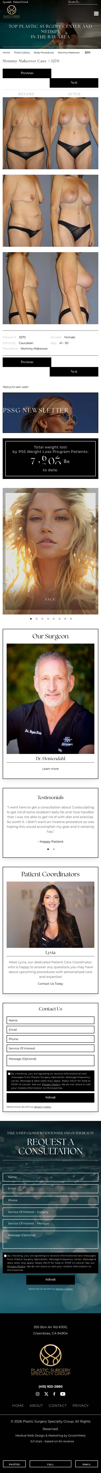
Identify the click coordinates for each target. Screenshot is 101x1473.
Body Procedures (44, 52)
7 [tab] (65, 619)
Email (87, 1464)
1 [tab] (31, 619)
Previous (27, 73)
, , (50, 1330)
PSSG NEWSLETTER (36, 411)
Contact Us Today (50, 983)
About (36, 1406)
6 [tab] (59, 619)
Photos (14, 1464)
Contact (58, 1406)
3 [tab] (42, 619)
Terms (47, 1107)
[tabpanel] (50, 551)
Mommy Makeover (69, 52)
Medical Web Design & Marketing (39, 1435)
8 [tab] (71, 619)
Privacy (38, 1107)
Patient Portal (20, 2)
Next (74, 82)
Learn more (50, 768)
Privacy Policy (51, 1084)
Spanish (7, 2)
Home (6, 52)
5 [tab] (54, 619)
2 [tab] (36, 619)
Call (50, 1464)
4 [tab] (48, 619)
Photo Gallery (22, 52)
